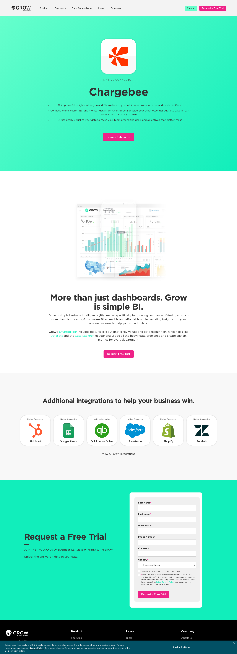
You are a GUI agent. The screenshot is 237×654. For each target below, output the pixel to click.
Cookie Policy (36, 648)
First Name (144, 503)
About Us (187, 637)
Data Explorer (84, 335)
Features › (60, 8)
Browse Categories (118, 137)
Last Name (144, 514)
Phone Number (146, 537)
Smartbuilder (68, 331)
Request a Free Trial (213, 8)
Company (115, 8)
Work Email (145, 525)
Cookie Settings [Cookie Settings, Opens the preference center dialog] (181, 647)
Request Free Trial (118, 354)
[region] (118, 647)
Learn (101, 8)
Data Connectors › (82, 8)
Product (44, 8)
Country (143, 560)
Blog (129, 637)
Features (76, 637)
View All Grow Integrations (118, 454)
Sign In (191, 8)
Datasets (56, 335)
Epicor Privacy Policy (165, 582)
